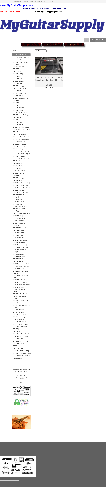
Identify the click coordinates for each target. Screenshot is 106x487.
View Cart (100, 40)
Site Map (50, 2)
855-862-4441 (18, 2)
